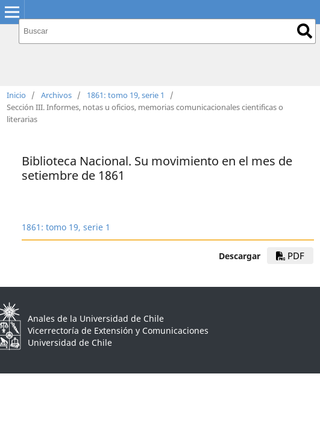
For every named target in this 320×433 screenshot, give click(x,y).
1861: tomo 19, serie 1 (126, 95)
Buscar (304, 30)
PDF (290, 256)
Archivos (56, 95)
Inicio (16, 95)
